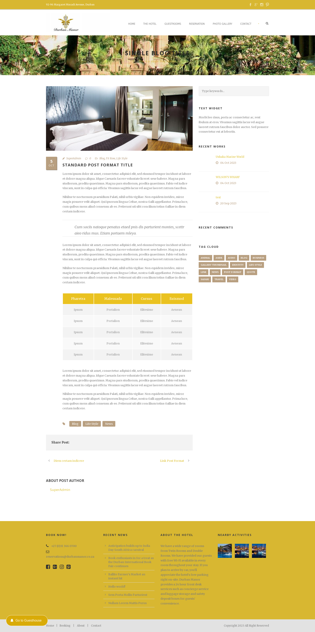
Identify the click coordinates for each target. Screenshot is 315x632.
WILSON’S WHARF (228, 177)
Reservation (197, 23)
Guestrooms (173, 23)
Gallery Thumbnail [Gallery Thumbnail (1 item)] (214, 264)
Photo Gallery (222, 23)
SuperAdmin (73, 158)
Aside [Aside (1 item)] (219, 257)
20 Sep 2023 (228, 203)
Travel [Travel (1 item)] (219, 279)
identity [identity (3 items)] (237, 264)
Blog (102, 158)
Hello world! (116, 586)
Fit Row (110, 158)
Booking (65, 625)
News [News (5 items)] (215, 272)
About (81, 625)
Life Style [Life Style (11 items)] (255, 264)
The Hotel (149, 23)
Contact (245, 23)
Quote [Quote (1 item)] (251, 272)
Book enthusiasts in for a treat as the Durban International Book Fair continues (131, 562)
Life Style (122, 158)
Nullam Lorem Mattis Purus (127, 603)
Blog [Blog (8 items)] (244, 257)
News (109, 424)
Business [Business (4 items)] (258, 257)
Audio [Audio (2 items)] (231, 257)
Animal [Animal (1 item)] (205, 257)
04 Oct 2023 (228, 163)
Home (131, 23)
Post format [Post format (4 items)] (232, 272)
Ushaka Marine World (230, 157)
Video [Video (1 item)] (232, 279)
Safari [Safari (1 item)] (205, 279)
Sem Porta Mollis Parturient (127, 595)
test (218, 197)
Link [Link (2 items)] (203, 272)
